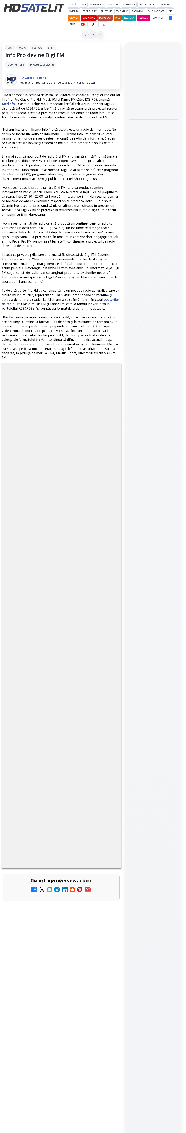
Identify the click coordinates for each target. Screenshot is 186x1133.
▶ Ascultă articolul (42, 64)
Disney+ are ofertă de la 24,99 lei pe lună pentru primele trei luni (50, 1079)
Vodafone (89, 17)
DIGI (171, 11)
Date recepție (147, 4)
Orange (73, 17)
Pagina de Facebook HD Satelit (153, 450)
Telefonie (106, 11)
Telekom (143, 17)
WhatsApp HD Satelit (153, 477)
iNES (117, 17)
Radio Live (137, 11)
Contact (158, 17)
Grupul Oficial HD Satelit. (40, 941)
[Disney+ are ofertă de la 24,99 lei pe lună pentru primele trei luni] (105, 1087)
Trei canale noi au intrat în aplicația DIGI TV (50, 1114)
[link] (61, 1052)
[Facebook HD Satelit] (170, 18)
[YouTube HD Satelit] (83, 24)
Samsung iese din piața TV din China (151, 78)
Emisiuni (73, 11)
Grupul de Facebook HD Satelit (153, 465)
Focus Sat (105, 17)
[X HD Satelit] (103, 24)
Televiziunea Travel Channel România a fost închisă (52, 1044)
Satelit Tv (129, 4)
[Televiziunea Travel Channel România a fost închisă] (105, 1052)
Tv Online (122, 11)
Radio (22, 47)
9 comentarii (16, 64)
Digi (10, 47)
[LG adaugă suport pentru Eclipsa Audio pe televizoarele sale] (153, 193)
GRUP (72, 24)
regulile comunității (61, 931)
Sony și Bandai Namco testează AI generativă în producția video (153, 123)
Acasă (72, 4)
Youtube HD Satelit (153, 487)
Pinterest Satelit (153, 518)
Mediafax (9, 104)
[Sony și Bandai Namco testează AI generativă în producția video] (153, 146)
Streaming (165, 4)
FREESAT (147, 566)
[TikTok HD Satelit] (93, 24)
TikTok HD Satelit (153, 498)
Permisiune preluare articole (153, 610)
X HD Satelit (153, 508)
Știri (83, 4)
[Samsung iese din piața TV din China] (153, 98)
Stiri (51, 47)
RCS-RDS (37, 47)
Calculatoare (156, 11)
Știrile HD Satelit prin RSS (153, 531)
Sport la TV (89, 11)
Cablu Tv (113, 4)
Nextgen (129, 17)
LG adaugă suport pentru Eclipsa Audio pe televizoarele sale (152, 171)
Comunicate (97, 4)
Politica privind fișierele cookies (153, 622)
